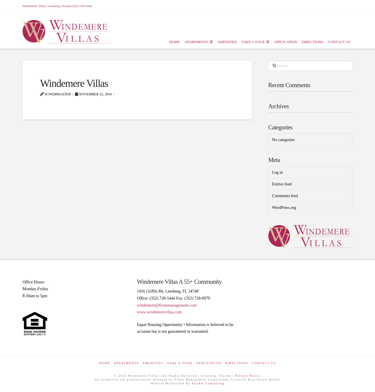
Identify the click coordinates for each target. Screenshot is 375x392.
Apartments (126, 363)
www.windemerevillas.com (159, 312)
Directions (236, 363)
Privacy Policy (248, 375)
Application (208, 363)
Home (104, 363)
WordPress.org (284, 207)
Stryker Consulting (208, 383)
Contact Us (264, 363)
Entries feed (282, 184)
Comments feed (285, 196)
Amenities (152, 363)
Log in (277, 172)
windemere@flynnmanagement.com (167, 305)
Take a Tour (179, 363)
